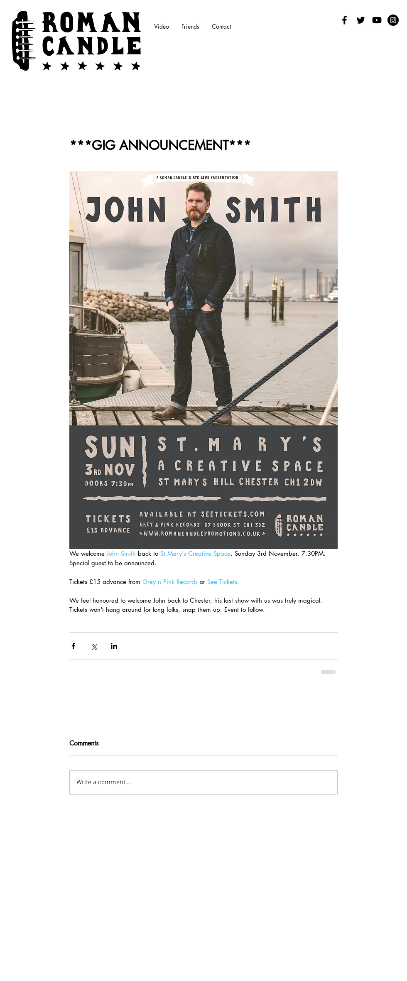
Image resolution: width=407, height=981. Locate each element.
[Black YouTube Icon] (376, 20)
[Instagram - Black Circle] (393, 20)
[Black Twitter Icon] (360, 20)
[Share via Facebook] (73, 646)
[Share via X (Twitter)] (94, 646)
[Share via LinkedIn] (114, 646)
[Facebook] (344, 20)
